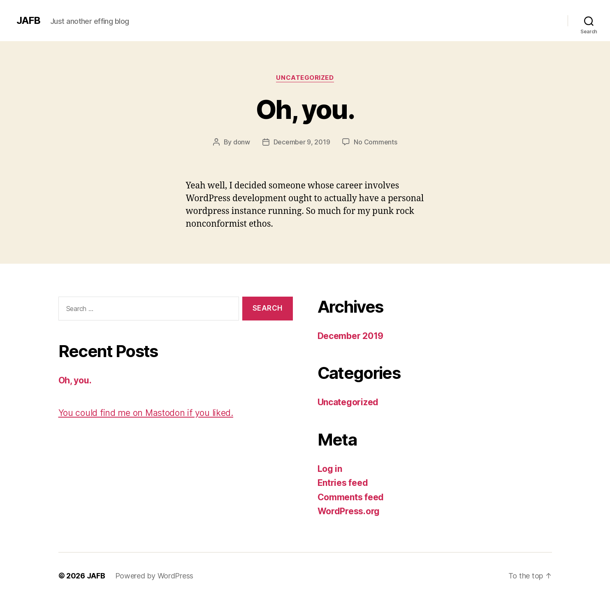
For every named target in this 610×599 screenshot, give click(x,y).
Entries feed (343, 483)
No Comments (375, 142)
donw (241, 142)
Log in (330, 469)
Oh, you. (305, 109)
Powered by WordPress (154, 575)
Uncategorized (305, 77)
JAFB (28, 21)
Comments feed (351, 497)
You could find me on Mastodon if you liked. (145, 413)
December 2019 (351, 336)
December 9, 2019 (302, 142)
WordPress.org (349, 511)
